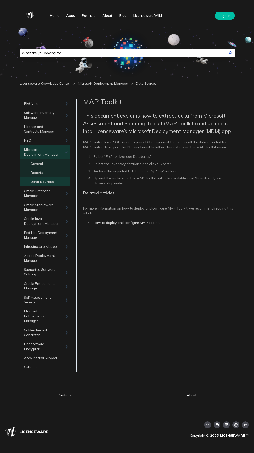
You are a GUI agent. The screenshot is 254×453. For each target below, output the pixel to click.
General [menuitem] (37, 163)
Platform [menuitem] (31, 103)
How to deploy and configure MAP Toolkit (127, 222)
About (107, 15)
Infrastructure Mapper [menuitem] (41, 246)
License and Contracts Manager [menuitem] (39, 128)
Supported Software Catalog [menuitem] (40, 271)
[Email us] (207, 424)
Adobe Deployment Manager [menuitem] (39, 257)
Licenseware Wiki (147, 15)
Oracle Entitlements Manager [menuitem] (39, 285)
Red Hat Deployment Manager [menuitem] (40, 234)
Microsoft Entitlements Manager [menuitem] (34, 316)
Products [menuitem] (64, 395)
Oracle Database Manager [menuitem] (37, 193)
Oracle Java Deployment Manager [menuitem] (41, 220)
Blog (122, 15)
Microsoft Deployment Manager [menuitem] (41, 151)
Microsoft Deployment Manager (103, 83)
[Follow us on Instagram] (217, 424)
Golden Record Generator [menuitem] (35, 332)
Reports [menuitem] (37, 172)
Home (54, 15)
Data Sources (146, 83)
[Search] (230, 53)
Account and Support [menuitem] (40, 358)
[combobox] (123, 53)
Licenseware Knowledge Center (45, 83)
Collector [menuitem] (31, 367)
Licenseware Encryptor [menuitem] (34, 346)
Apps (70, 15)
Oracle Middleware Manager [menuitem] (38, 207)
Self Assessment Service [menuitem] (37, 299)
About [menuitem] (191, 395)
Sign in (224, 16)
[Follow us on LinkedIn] (226, 424)
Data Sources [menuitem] (42, 181)
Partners (88, 15)
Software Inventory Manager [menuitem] (39, 114)
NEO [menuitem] (27, 140)
